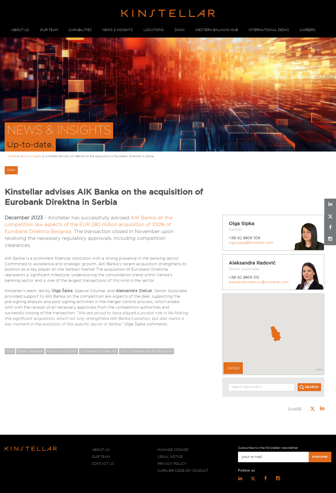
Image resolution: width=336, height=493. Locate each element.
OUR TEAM (49, 30)
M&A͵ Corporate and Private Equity (146, 351)
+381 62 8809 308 (244, 238)
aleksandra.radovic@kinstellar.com (259, 282)
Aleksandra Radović (252, 263)
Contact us (103, 463)
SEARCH (312, 387)
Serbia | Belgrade (30, 351)
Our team (101, 456)
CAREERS (307, 30)
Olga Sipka (241, 224)
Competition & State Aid (98, 351)
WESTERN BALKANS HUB (216, 30)
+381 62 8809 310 (244, 277)
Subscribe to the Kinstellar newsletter (268, 448)
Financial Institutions (62, 351)
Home (12, 156)
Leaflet (319, 369)
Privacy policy (172, 463)
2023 (10, 351)
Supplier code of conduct (183, 470)
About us (101, 449)
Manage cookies (173, 449)
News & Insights (31, 156)
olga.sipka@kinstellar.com (251, 242)
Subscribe (320, 457)
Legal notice (170, 456)
